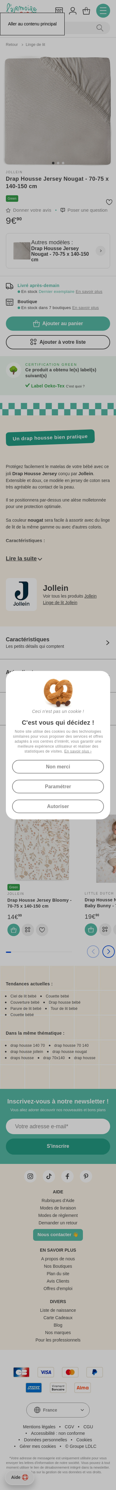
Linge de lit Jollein (60, 602)
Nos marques (58, 1332)
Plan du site (58, 1273)
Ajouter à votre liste (58, 342)
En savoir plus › (78, 751)
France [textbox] (50, 1410)
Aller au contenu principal (32, 23)
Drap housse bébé (65, 1002)
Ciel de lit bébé (24, 996)
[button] (53, 163)
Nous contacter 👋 (57, 1234)
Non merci (58, 766)
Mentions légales (39, 1426)
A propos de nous (58, 1258)
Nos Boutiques (58, 1266)
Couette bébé (57, 996)
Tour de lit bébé (64, 1008)
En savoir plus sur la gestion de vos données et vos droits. (58, 1472)
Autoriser (58, 806)
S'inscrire (58, 1146)
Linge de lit (35, 44)
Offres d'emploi (58, 1288)
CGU (88, 1426)
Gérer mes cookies (37, 1446)
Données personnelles (45, 1439)
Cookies (84, 1439)
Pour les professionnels (58, 1339)
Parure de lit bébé (26, 1008)
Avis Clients (58, 1281)
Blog (58, 1325)
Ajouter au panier (58, 323)
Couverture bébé (25, 1002)
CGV (69, 1426)
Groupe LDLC (83, 1446)
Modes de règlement (58, 1215)
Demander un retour (58, 1222)
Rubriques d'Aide (57, 1200)
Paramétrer (58, 786)
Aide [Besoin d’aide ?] (19, 1477)
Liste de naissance (58, 1310)
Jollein (14, 172)
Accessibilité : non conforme (58, 1433)
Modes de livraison (58, 1207)
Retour (12, 44)
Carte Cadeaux (57, 1317)
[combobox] (58, 1410)
